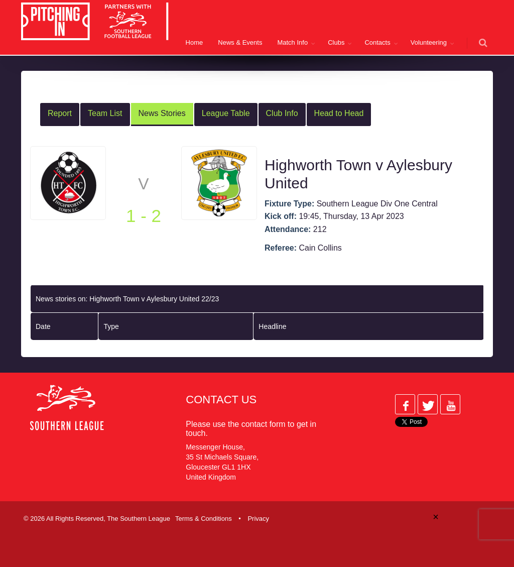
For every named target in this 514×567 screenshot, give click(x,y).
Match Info (292, 42)
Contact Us (221, 399)
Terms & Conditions (203, 518)
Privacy (258, 518)
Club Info (282, 113)
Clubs (336, 42)
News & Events (240, 42)
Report (60, 113)
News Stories (162, 113)
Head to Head (339, 113)
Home (194, 42)
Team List (105, 113)
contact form (263, 424)
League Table (226, 113)
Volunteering (429, 42)
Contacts (377, 42)
